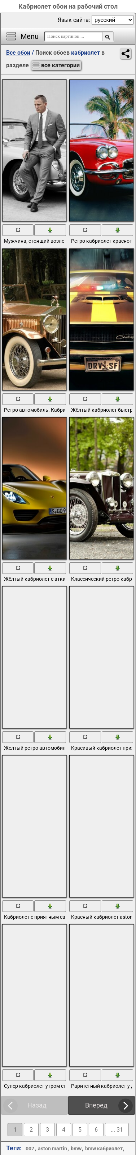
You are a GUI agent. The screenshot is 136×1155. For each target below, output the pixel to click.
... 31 (117, 1129)
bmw (76, 1148)
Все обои (18, 52)
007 (30, 1148)
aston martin (52, 1148)
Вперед (96, 1105)
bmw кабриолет (104, 1148)
